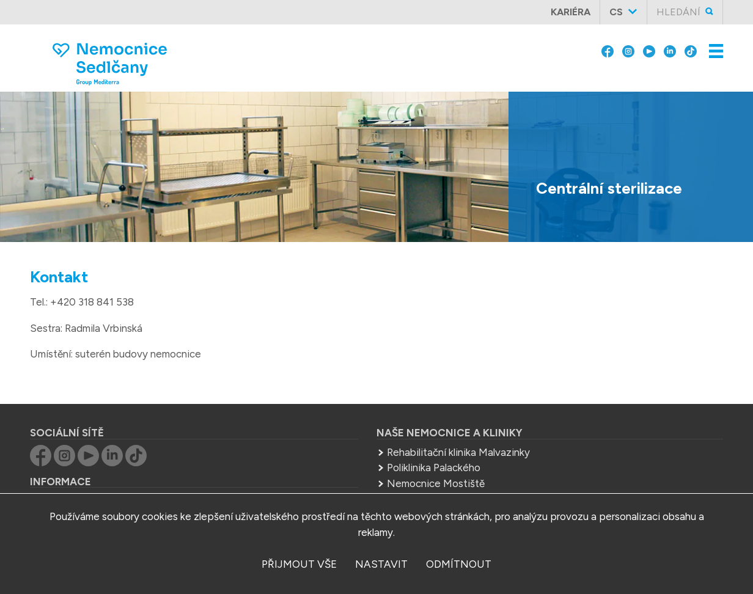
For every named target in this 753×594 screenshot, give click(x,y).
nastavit (381, 564)
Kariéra (570, 12)
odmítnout (458, 564)
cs (616, 12)
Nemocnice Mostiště (436, 483)
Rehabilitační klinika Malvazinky (458, 452)
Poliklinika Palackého (433, 467)
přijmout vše (299, 564)
